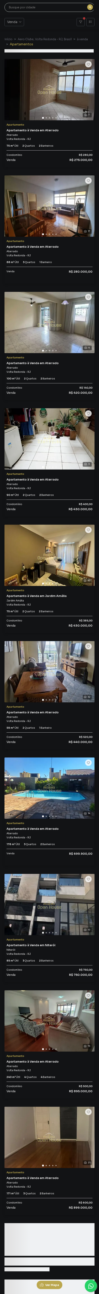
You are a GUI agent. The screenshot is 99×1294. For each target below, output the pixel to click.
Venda (14, 22)
